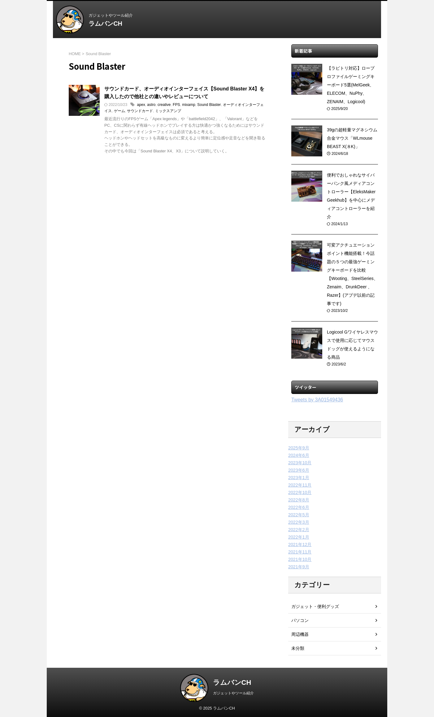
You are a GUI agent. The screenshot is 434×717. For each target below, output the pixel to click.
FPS (176, 105)
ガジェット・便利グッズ (315, 606)
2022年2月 (298, 529)
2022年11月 (299, 485)
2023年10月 (299, 462)
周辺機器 (300, 634)
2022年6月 (298, 507)
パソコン (300, 620)
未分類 (297, 648)
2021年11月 (299, 551)
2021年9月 (298, 566)
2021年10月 (299, 559)
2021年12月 (299, 544)
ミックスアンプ (168, 111)
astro (151, 105)
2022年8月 (298, 499)
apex (141, 105)
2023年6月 (298, 470)
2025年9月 (298, 447)
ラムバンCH (105, 23)
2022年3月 (298, 522)
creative (163, 105)
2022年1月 (298, 537)
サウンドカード (140, 111)
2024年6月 (298, 455)
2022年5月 (298, 514)
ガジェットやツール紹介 (233, 693)
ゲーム (119, 111)
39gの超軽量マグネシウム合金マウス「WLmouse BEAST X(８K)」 (352, 138)
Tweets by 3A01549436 (317, 399)
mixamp (188, 105)
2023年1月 (298, 477)
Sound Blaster (208, 105)
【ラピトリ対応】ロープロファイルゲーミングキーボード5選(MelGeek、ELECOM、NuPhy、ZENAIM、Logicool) (351, 85)
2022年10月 (299, 492)
